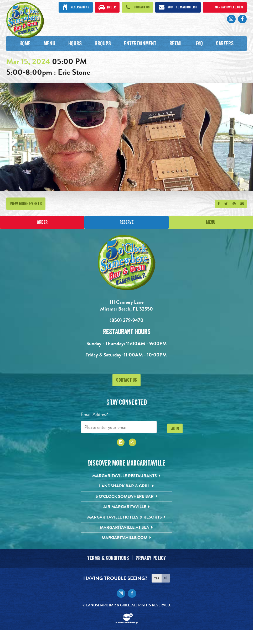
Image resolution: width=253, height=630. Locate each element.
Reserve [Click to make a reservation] (126, 222)
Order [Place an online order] (42, 222)
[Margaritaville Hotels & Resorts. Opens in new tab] (126, 517)
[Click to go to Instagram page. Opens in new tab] (231, 19)
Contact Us (126, 380)
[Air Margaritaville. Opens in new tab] (126, 507)
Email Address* (95, 414)
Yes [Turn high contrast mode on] (156, 577)
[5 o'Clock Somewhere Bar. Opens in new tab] (126, 496)
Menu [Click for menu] (210, 222)
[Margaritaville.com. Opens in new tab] (126, 538)
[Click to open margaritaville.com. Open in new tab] (225, 7)
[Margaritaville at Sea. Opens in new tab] (126, 527)
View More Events (26, 203)
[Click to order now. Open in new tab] (107, 7)
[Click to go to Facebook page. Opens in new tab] (242, 19)
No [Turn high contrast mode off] (165, 577)
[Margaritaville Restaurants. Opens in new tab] (126, 476)
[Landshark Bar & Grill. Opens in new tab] (126, 486)
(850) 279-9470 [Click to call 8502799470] (126, 320)
